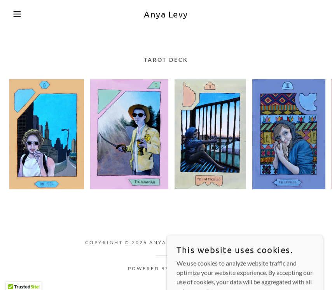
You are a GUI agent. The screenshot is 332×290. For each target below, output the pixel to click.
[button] (16, 14)
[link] (165, 15)
